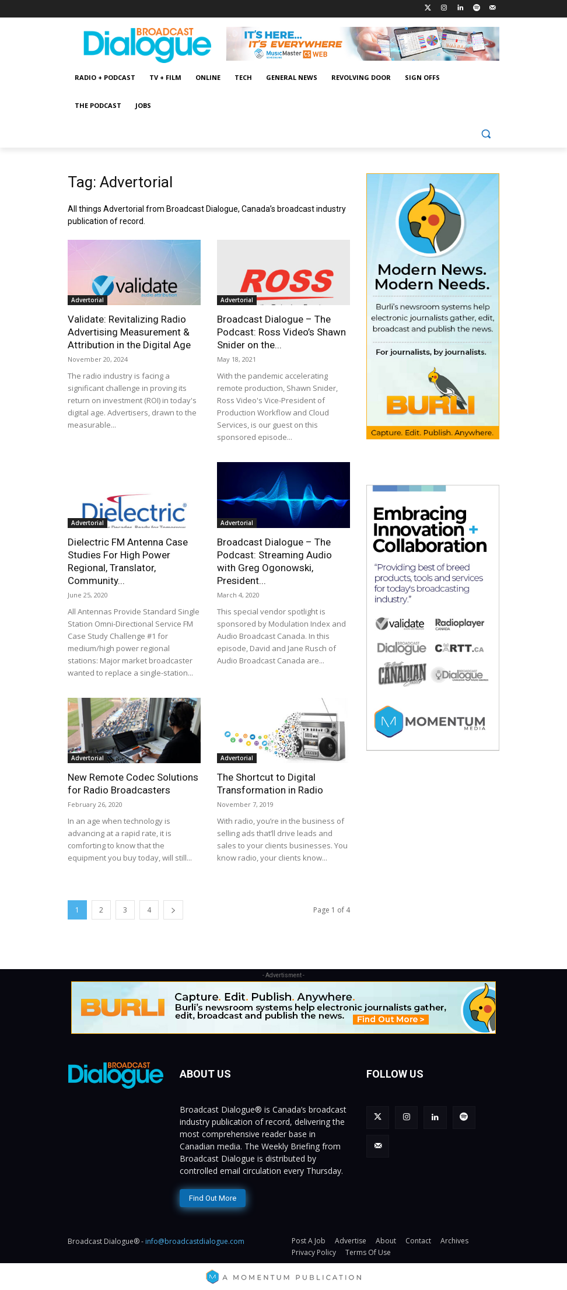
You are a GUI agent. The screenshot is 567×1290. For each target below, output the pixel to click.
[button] (485, 134)
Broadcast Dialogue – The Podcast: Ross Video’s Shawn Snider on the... (281, 332)
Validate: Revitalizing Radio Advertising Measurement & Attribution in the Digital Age (129, 332)
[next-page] (173, 910)
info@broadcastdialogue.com (194, 1238)
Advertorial (87, 300)
